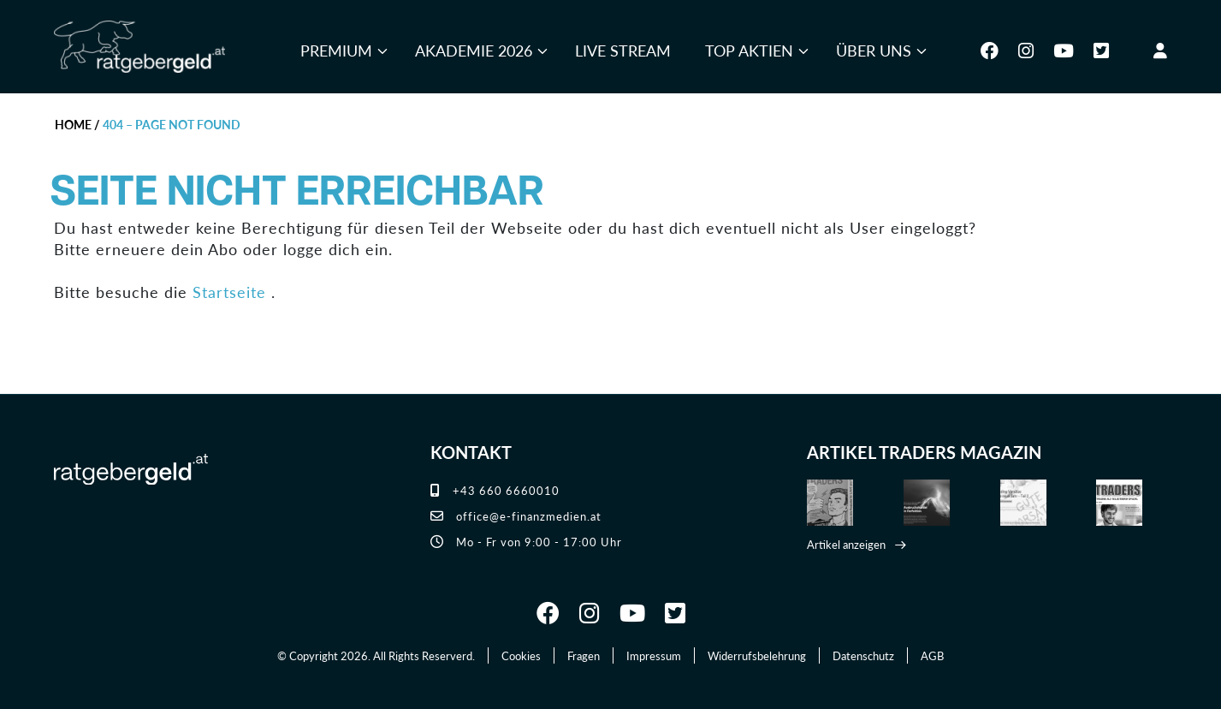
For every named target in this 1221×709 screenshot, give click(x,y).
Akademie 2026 (473, 50)
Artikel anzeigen (846, 544)
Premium (336, 50)
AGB (932, 655)
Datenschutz (863, 655)
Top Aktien (749, 50)
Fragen (583, 655)
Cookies (521, 655)
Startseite (229, 291)
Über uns (873, 50)
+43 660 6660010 (495, 490)
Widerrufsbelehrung (757, 655)
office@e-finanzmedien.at (516, 516)
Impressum (653, 655)
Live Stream (623, 50)
